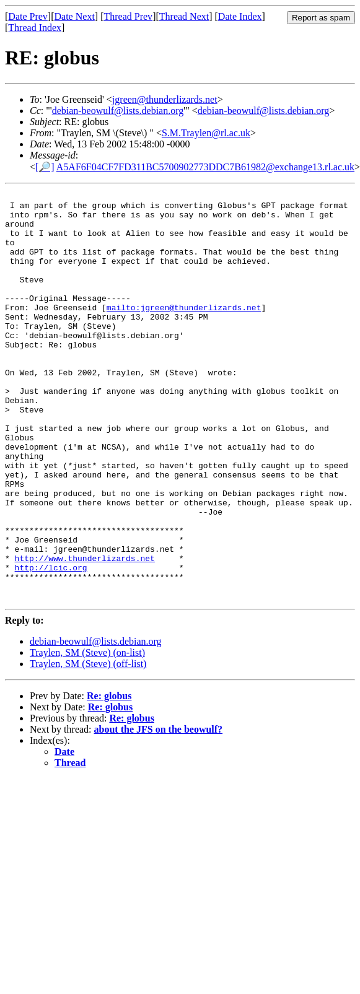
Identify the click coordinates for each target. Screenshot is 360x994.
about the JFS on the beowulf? (158, 811)
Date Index (240, 16)
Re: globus (109, 777)
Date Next (75, 16)
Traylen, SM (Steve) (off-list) (88, 745)
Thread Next (184, 16)
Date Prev (28, 16)
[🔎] (45, 167)
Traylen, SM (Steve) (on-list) (87, 734)
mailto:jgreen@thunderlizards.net (184, 331)
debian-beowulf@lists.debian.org (118, 110)
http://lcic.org (51, 643)
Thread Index (34, 27)
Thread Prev (127, 16)
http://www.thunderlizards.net (85, 632)
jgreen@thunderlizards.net (164, 99)
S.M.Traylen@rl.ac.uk (206, 133)
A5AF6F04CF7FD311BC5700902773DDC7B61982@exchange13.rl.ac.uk (205, 167)
